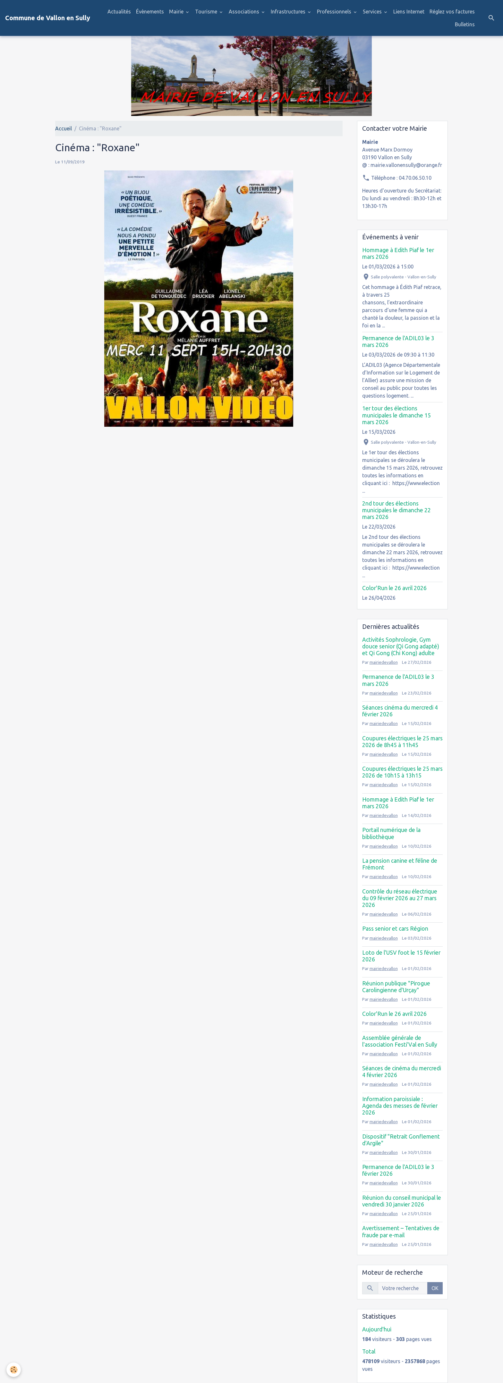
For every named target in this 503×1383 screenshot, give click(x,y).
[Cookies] (13, 1369)
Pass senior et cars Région (395, 929)
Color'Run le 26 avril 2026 (394, 588)
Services (373, 11)
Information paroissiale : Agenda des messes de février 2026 (400, 1105)
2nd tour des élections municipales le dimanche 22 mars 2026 (396, 510)
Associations (244, 11)
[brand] (47, 18)
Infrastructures (289, 11)
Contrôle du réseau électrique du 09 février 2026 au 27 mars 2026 (399, 898)
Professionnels (335, 11)
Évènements (150, 11)
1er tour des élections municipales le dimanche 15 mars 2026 (396, 415)
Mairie (177, 11)
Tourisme (206, 11)
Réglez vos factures (452, 11)
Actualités (119, 11)
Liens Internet (408, 11)
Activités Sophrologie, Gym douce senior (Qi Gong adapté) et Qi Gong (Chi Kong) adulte (400, 646)
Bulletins (465, 24)
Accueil (63, 128)
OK (435, 1288)
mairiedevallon (384, 662)
